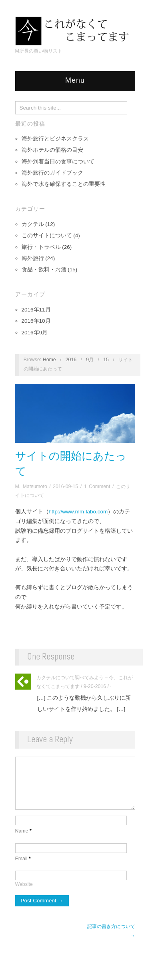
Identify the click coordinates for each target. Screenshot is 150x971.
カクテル (33, 224)
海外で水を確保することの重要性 (64, 184)
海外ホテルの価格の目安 (52, 150)
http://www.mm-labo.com (78, 512)
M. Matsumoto (31, 486)
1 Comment (97, 486)
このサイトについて (47, 235)
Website (24, 896)
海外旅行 (33, 258)
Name (23, 843)
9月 (90, 359)
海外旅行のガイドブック (52, 173)
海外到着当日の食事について (58, 162)
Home (49, 359)
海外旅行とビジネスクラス (55, 139)
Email (23, 870)
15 (106, 359)
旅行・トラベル (41, 247)
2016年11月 (36, 310)
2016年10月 (36, 321)
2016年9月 (35, 333)
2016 (71, 359)
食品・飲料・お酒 (44, 270)
